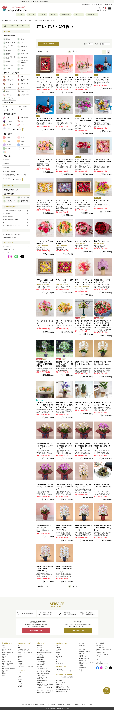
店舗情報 (59, 684)
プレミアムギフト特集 (42, 670)
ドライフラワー (21, 654)
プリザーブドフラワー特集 (43, 671)
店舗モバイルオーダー (62, 686)
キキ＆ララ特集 (40, 675)
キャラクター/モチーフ (23, 649)
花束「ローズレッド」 (102, 241)
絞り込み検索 (48, 44)
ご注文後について (100, 647)
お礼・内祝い (5, 670)
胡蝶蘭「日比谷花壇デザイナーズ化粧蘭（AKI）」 (83, 528)
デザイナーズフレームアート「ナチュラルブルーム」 (102, 162)
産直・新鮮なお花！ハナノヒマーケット (16, 225)
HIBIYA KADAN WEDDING (63, 689)
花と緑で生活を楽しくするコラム (12, 234)
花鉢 (19, 659)
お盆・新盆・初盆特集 (42, 650)
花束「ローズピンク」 (82, 241)
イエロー (20, 676)
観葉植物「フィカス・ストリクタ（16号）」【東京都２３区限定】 (64, 364)
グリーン (20, 683)
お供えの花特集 (40, 659)
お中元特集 (39, 649)
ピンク (19, 674)
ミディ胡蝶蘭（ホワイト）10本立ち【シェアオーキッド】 (83, 446)
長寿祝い (4, 666)
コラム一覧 (98, 662)
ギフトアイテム (21, 664)
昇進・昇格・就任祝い (7, 663)
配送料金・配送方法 (84, 658)
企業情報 (24, 704)
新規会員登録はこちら (36, 630)
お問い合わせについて (101, 656)
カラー (57, 657)
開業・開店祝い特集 (42, 680)
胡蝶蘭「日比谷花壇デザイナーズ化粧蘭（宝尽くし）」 (102, 528)
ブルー (19, 681)
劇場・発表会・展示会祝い (8, 668)
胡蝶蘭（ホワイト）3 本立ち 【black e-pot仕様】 (102, 364)
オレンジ (20, 678)
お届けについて (83, 655)
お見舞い (4, 673)
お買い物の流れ (83, 656)
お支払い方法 (82, 660)
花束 (19, 647)
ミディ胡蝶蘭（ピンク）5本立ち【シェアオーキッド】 (102, 446)
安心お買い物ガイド (97, 4)
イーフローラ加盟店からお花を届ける (16, 210)
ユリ (57, 661)
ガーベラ (58, 652)
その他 (80, 670)
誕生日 (20, 14)
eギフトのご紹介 (61, 682)
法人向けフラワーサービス (43, 692)
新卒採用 (77, 704)
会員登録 (81, 665)
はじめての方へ (86, 4)
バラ (57, 645)
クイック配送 (59, 669)
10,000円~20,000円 (8, 110)
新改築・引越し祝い (7, 661)
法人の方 (78, 14)
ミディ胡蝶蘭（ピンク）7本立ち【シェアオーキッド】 (45, 487)
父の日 (42, 14)
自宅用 (3, 675)
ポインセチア (59, 647)
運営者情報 (31, 704)
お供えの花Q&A (40, 661)
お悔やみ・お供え (6, 649)
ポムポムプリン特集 (42, 677)
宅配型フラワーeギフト (9, 216)
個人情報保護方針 (39, 704)
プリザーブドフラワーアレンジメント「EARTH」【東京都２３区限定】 (103, 323)
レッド (19, 672)
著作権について (61, 704)
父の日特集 (39, 647)
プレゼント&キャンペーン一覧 (63, 670)
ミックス (20, 686)
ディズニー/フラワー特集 (43, 673)
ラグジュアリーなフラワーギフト (45, 690)
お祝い (3, 672)
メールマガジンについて (102, 654)
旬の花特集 (39, 666)
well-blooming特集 (41, 663)
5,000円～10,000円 (22, 106)
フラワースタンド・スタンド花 (25, 666)
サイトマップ (70, 704)
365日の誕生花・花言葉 (9, 237)
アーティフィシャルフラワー (25, 652)
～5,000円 (5, 106)
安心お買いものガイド (84, 651)
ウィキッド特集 (40, 656)
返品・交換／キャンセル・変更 (86, 662)
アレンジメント (21, 645)
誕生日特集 (39, 645)
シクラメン (58, 649)
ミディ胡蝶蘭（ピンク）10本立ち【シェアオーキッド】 (64, 487)
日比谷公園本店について (62, 687)
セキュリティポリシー (50, 704)
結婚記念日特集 (40, 664)
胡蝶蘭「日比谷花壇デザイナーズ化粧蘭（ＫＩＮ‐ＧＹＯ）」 (64, 569)
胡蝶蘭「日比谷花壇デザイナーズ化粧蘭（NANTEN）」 (45, 569)
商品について (82, 653)
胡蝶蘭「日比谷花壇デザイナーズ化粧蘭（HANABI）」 (64, 528)
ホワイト (20, 685)
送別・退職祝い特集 (42, 668)
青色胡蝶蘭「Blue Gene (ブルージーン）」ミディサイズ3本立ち (64, 405)
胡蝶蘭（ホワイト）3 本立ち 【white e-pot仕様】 (83, 364)
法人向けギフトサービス (11, 190)
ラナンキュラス (59, 663)
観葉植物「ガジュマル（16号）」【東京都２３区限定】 (45, 364)
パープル (20, 679)
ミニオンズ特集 (40, 657)
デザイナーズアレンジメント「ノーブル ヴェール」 (83, 121)
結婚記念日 (65, 14)
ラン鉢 (19, 657)
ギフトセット (21, 663)
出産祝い (4, 656)
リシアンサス (59, 656)
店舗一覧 (92, 14)
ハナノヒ (16, 222)
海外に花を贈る (16, 213)
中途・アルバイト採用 (86, 704)
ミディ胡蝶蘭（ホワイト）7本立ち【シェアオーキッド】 (64, 446)
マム (57, 650)
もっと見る (16, 129)
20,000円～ (20, 110)
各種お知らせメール (84, 663)
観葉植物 (20, 656)
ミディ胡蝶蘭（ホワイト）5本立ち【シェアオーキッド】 (44, 446)
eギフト (31, 14)
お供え (53, 14)
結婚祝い (4, 657)
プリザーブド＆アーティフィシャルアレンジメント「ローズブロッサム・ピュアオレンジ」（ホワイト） (45, 407)
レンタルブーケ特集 (42, 685)
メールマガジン (83, 669)
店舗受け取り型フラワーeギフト (16, 219)
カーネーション (59, 654)
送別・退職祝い (6, 664)
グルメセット (21, 661)
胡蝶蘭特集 (39, 682)
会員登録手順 (82, 667)
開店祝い (4, 659)
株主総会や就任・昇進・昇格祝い (45, 684)
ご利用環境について (101, 652)
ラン (57, 659)
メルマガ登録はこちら (78, 630)
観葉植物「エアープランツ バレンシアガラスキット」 (103, 487)
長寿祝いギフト (40, 678)
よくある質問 (108, 4)
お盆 (3, 650)
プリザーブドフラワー (23, 650)
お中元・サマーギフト (7, 652)
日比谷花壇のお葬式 (61, 691)
